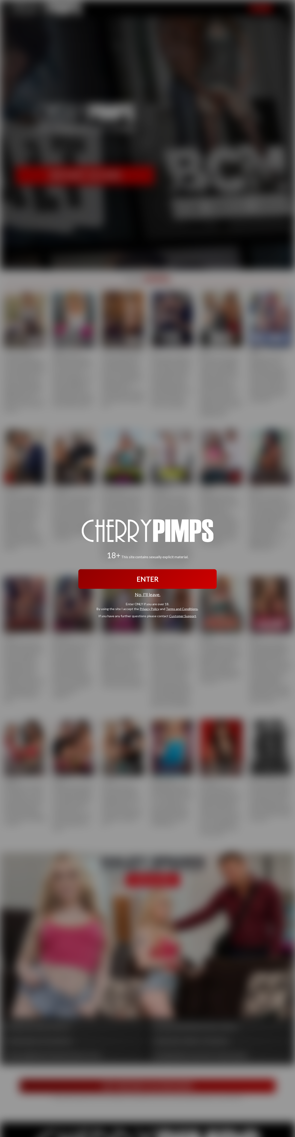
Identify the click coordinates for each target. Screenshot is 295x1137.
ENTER (148, 579)
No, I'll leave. (147, 594)
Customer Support (182, 616)
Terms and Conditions (182, 609)
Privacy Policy (149, 609)
